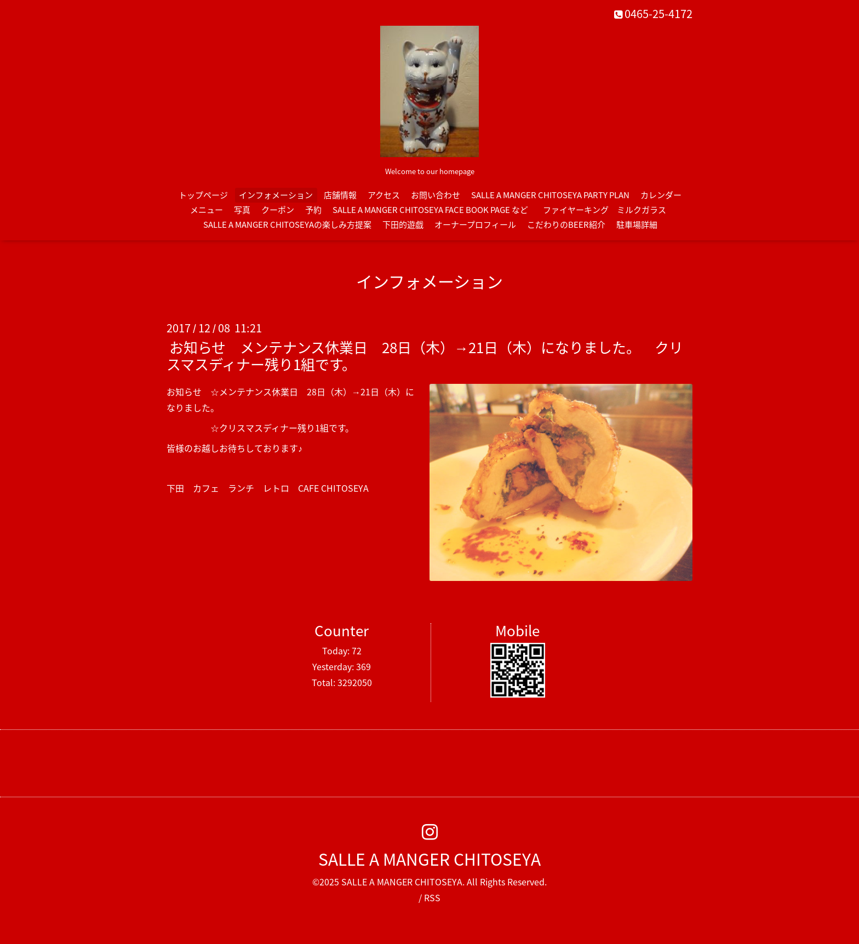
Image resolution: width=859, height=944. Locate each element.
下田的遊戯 (402, 224)
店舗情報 (340, 195)
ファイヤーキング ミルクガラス (608, 210)
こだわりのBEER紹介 (566, 224)
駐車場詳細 (636, 224)
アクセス (384, 195)
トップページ (203, 195)
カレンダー (661, 195)
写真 (242, 210)
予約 (313, 210)
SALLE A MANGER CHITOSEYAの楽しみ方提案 (287, 224)
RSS (432, 897)
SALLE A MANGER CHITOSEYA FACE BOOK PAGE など (430, 210)
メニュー (206, 210)
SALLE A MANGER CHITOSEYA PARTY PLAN (550, 195)
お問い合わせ (435, 195)
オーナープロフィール (475, 224)
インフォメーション (276, 195)
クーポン (277, 210)
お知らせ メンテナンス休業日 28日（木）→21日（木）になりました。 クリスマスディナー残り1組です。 (425, 356)
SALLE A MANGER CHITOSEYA (429, 859)
